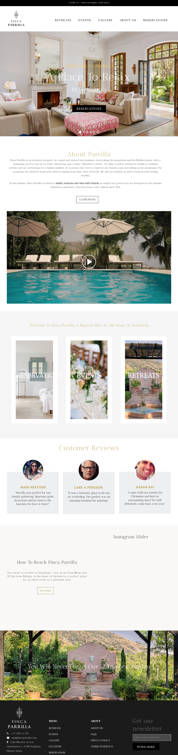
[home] (16, 20)
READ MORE (45, 590)
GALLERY (105, 20)
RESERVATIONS (155, 20)
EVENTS (84, 20)
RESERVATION (57, 752)
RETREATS (63, 20)
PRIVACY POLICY (100, 740)
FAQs (94, 734)
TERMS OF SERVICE (102, 746)
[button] (7, 83)
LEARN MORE (87, 199)
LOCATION (55, 746)
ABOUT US (128, 20)
